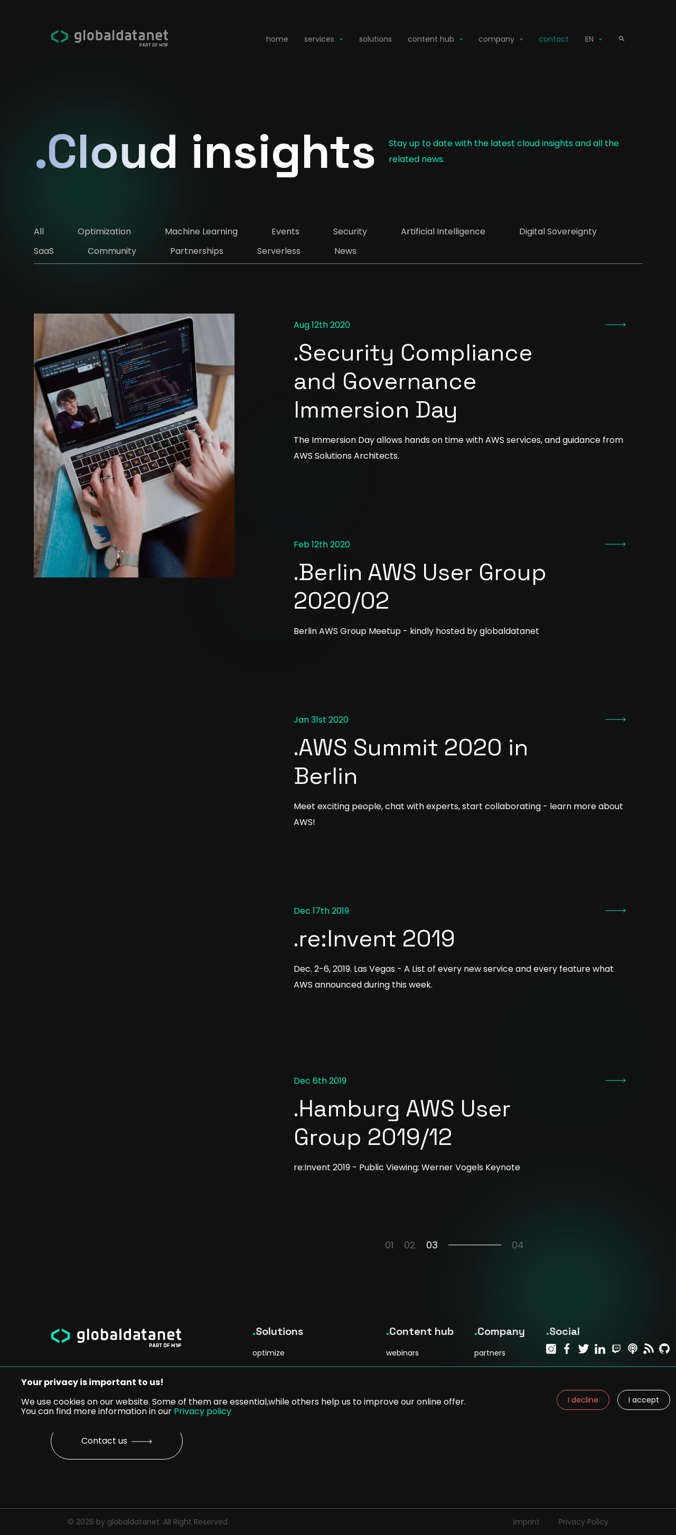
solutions (375, 39)
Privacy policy (202, 1411)
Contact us (116, 1441)
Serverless (279, 251)
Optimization (104, 231)
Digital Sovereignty (558, 231)
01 (389, 1245)
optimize (268, 1353)
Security (350, 231)
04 (518, 1245)
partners (489, 1353)
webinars (402, 1353)
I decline (583, 1400)
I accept (643, 1400)
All (39, 231)
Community (112, 251)
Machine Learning (201, 231)
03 (463, 1245)
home (277, 39)
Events (285, 231)
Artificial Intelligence (443, 231)
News (345, 251)
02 (410, 1245)
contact (554, 39)
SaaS (44, 251)
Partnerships (196, 251)
